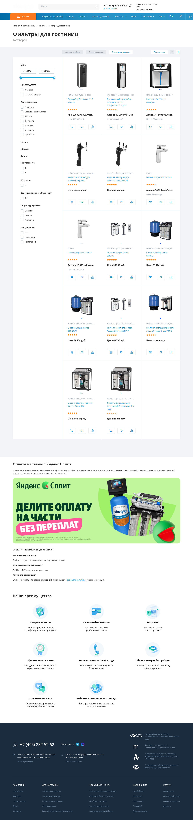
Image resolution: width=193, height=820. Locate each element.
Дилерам (167, 806)
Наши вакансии (19, 801)
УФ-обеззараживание (98, 801)
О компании (146, 17)
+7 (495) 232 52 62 (115, 5)
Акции (133, 17)
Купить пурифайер (100, 17)
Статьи (15, 806)
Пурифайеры (138, 791)
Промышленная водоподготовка (102, 791)
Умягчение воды (49, 806)
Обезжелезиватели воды (52, 801)
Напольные (137, 796)
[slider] (20, 77)
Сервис (82, 17)
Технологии (119, 17)
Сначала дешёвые (72, 52)
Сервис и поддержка (171, 801)
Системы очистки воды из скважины (57, 811)
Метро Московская (74, 762)
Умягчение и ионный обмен (101, 811)
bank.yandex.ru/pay (76, 580)
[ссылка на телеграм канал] (77, 744)
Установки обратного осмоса (101, 796)
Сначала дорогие (96, 52)
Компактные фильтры (51, 796)
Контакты (17, 811)
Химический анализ (171, 796)
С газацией (137, 806)
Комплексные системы (51, 791)
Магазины (17, 796)
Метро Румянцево (25, 762)
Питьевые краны (140, 811)
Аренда (70, 17)
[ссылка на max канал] (82, 744)
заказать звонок (110, 8)
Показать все (159, 52)
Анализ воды (168, 791)
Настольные (138, 801)
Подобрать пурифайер (52, 17)
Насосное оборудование (99, 806)
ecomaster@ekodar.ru (146, 9)
